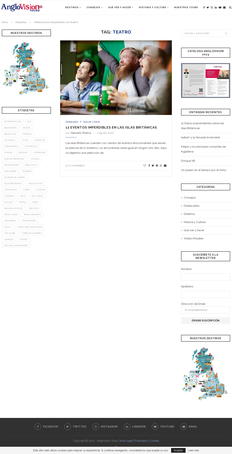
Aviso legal (126, 440)
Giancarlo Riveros (81, 132)
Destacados (72, 121)
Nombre (186, 269)
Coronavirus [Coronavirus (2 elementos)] (11, 146)
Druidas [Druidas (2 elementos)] (22, 152)
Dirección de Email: (205, 307)
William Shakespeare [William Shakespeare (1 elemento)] (16, 245)
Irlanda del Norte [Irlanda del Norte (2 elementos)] (14, 177)
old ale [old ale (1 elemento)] (8, 202)
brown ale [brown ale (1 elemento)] (10, 134)
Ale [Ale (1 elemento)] (29, 121)
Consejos (93, 7)
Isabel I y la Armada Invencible (200, 137)
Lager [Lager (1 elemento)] (26, 190)
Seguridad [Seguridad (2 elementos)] (10, 221)
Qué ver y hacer (119, 7)
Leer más (193, 450)
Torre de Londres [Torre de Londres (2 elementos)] (32, 233)
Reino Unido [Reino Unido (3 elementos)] (11, 214)
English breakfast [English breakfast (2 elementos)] (14, 159)
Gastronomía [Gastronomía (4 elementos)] (11, 165)
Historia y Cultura (152, 7)
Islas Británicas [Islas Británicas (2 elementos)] (13, 183)
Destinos (71, 7)
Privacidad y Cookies (147, 440)
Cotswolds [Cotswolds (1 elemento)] (31, 146)
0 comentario (75, 165)
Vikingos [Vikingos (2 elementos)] (8, 239)
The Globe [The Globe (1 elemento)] (9, 233)
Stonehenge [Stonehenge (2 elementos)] (29, 221)
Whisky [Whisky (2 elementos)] (24, 239)
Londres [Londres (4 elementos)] (9, 196)
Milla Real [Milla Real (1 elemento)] (37, 196)
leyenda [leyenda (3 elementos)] (40, 190)
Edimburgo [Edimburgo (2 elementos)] (40, 152)
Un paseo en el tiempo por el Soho (203, 170)
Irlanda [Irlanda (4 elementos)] (27, 171)
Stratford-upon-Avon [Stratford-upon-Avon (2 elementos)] (29, 227)
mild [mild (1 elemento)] (22, 196)
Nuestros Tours (186, 7)
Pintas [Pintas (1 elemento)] (22, 202)
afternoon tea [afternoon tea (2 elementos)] (12, 121)
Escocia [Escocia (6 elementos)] (35, 159)
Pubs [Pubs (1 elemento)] (35, 202)
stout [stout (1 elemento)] (7, 227)
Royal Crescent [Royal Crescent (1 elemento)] (32, 214)
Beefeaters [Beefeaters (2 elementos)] (10, 128)
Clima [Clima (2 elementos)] (25, 140)
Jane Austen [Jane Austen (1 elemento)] (35, 183)
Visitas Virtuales (193, 238)
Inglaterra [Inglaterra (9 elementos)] (10, 171)
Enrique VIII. (188, 160)
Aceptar (178, 450)
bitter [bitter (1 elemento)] (26, 128)
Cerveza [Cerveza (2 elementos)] (27, 134)
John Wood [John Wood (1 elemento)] (10, 190)
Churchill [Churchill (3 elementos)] (10, 140)
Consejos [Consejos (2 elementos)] (39, 140)
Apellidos (187, 286)
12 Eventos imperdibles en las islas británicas (111, 127)
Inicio (5, 22)
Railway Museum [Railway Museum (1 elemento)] (13, 208)
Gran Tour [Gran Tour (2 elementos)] (31, 165)
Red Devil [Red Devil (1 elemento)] (34, 208)
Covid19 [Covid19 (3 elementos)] (8, 152)
